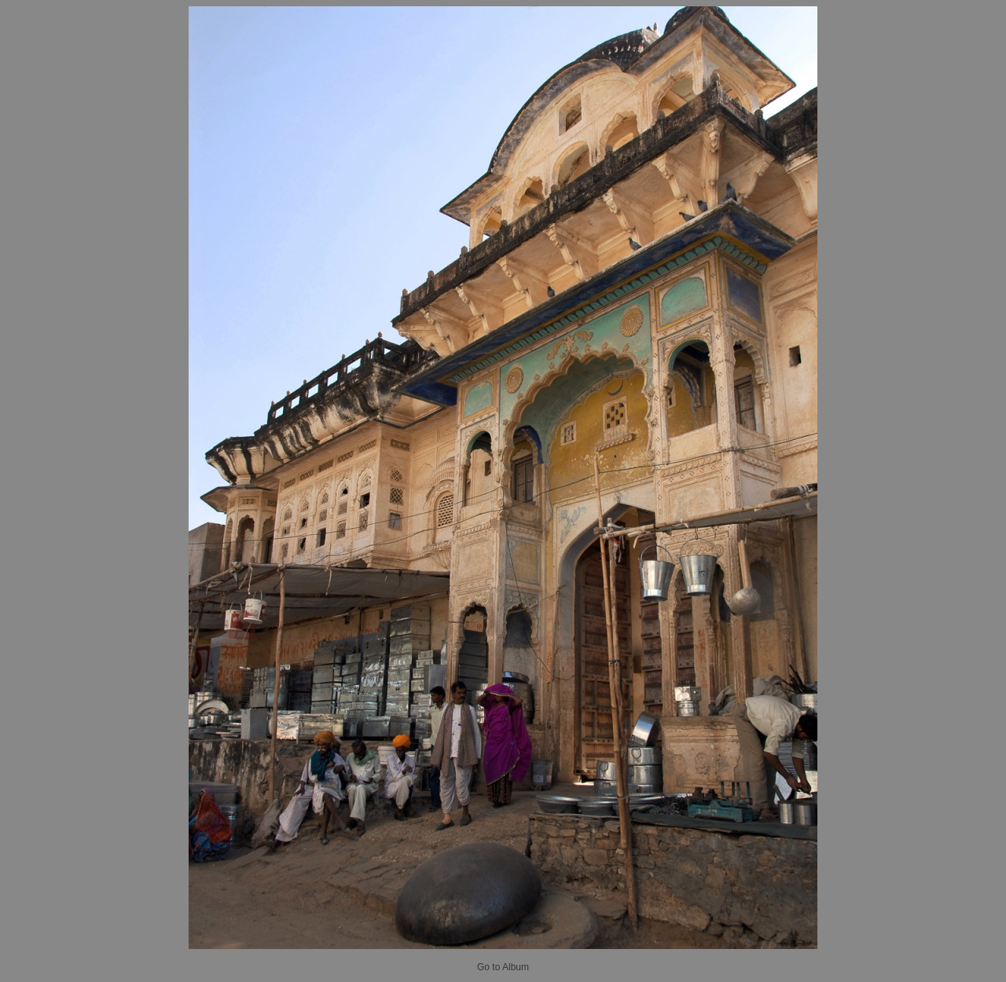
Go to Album (503, 967)
